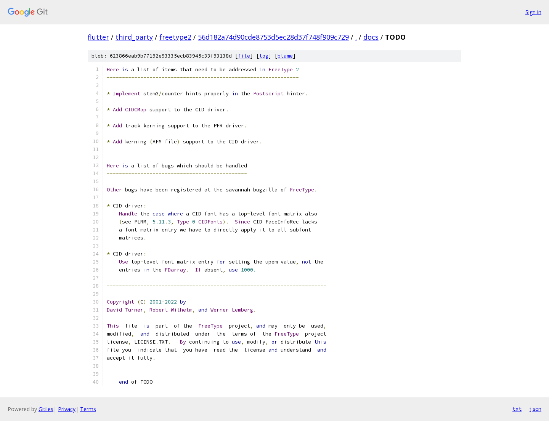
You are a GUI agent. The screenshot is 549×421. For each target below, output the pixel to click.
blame (285, 56)
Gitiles (46, 409)
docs (371, 37)
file (244, 56)
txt (517, 408)
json (535, 408)
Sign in (533, 12)
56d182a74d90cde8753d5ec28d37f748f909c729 (273, 37)
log (263, 56)
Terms (88, 409)
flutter (98, 37)
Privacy (66, 409)
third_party (134, 37)
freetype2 (175, 37)
